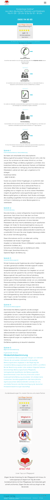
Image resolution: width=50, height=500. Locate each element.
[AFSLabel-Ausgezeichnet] (25, 436)
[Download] (25, 31)
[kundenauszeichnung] (25, 450)
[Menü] (44, 2)
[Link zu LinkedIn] (43, 496)
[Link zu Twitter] (41, 496)
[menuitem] (44, 2)
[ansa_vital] (21, 2)
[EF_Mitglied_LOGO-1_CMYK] (25, 420)
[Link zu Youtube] (45, 496)
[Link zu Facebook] (39, 496)
